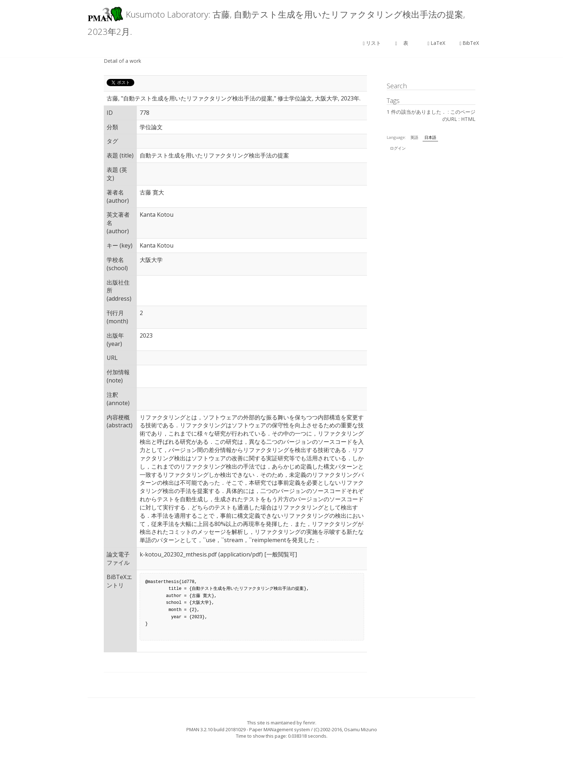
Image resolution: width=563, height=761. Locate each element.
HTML (468, 119)
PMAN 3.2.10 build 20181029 (216, 729)
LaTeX (436, 42)
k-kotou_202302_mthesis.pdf (178, 554)
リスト (372, 42)
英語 (414, 137)
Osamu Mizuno (360, 729)
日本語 (430, 137)
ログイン (398, 148)
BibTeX (469, 42)
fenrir (309, 722)
